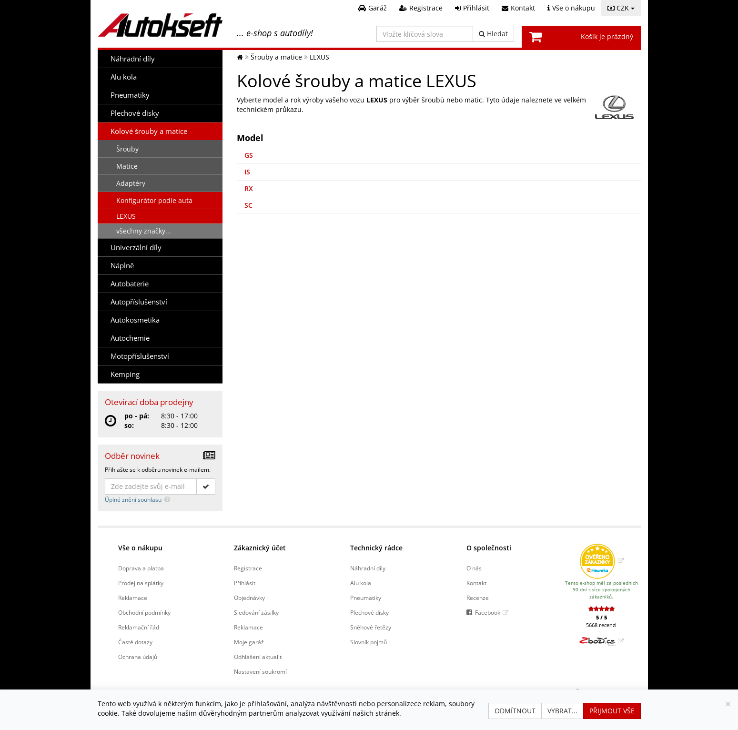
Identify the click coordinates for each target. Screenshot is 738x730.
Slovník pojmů (368, 642)
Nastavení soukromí (260, 671)
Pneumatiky (130, 95)
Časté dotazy (135, 642)
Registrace (248, 568)
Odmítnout (515, 710)
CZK (621, 7)
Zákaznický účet (260, 547)
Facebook (487, 612)
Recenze (477, 597)
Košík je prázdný (607, 36)
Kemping (125, 374)
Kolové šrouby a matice (149, 131)
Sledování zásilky (256, 612)
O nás (474, 568)
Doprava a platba (141, 568)
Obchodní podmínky (144, 612)
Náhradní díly (133, 59)
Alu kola (124, 77)
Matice (127, 166)
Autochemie (130, 338)
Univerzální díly (136, 248)
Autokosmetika (135, 320)
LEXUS (126, 216)
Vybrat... (562, 710)
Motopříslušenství (140, 356)
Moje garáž (249, 642)
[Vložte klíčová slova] (424, 34)
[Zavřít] (728, 704)
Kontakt (476, 583)
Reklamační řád (138, 627)
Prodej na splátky (140, 583)
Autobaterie (130, 284)
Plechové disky (135, 113)
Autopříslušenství (139, 302)
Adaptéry (130, 183)
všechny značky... (143, 230)
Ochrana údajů (137, 656)
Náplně (122, 266)
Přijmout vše (612, 710)
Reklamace (132, 597)
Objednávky (249, 597)
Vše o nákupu (140, 547)
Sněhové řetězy (370, 627)
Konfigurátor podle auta (154, 200)
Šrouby (127, 148)
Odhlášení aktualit (258, 656)
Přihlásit (244, 583)
